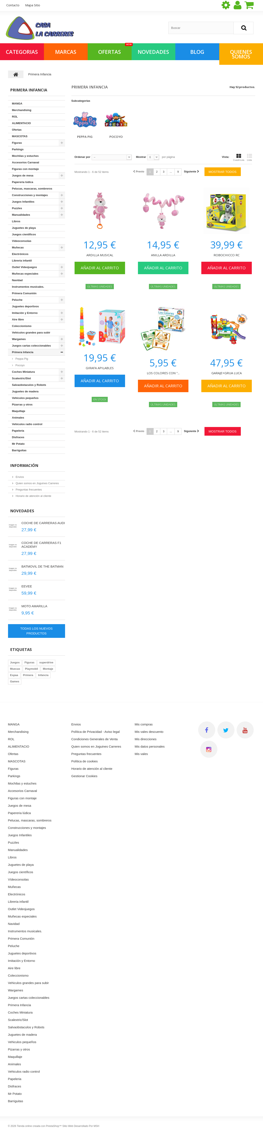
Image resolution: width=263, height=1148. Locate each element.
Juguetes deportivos (25, 306)
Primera (28, 675)
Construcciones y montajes (30, 195)
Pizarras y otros (22, 404)
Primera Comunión (24, 293)
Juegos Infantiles (23, 201)
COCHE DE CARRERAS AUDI (43, 523)
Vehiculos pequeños (25, 398)
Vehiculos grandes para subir (31, 332)
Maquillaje (18, 411)
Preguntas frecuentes (28, 489)
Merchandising (21, 110)
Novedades (22, 510)
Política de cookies (84, 761)
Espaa (14, 675)
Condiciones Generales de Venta (94, 739)
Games (14, 681)
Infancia (43, 675)
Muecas (15, 668)
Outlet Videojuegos (24, 267)
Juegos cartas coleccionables (31, 345)
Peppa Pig (85, 136)
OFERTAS (114, 49)
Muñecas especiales (25, 273)
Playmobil (31, 668)
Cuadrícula (238, 157)
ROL (15, 116)
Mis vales (141, 754)
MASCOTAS (19, 136)
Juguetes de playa (24, 227)
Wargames (19, 339)
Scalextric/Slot (21, 378)
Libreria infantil (22, 260)
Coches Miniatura (23, 371)
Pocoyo (116, 136)
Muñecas (18, 247)
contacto (12, 5)
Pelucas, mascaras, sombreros (32, 188)
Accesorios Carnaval (25, 162)
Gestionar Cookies (84, 776)
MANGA (17, 103)
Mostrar (141, 157)
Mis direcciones (146, 739)
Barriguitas (19, 450)
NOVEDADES (153, 51)
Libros (16, 221)
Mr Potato (18, 443)
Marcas (65, 51)
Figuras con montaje (25, 169)
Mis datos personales (150, 746)
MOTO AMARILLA (34, 606)
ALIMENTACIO (21, 123)
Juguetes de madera (25, 391)
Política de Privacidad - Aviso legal (95, 731)
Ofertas (17, 129)
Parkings (18, 149)
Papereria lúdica (22, 182)
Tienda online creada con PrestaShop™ (39, 1126)
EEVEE (27, 586)
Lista (249, 157)
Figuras (17, 142)
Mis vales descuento (149, 731)
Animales (18, 417)
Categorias (22, 51)
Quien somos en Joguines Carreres (37, 483)
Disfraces (18, 437)
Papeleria (18, 430)
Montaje (48, 668)
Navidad (17, 280)
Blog (197, 51)
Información (24, 465)
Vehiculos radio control (27, 424)
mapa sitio (32, 5)
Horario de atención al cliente (33, 495)
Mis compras (144, 724)
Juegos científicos (24, 234)
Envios (19, 476)
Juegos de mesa (22, 175)
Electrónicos (20, 254)
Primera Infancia (22, 352)
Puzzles (17, 208)
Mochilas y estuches (25, 155)
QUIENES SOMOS (241, 54)
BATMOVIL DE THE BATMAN (43, 566)
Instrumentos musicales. (28, 286)
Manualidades (21, 214)
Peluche (17, 299)
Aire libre (18, 319)
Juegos (15, 662)
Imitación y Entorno (25, 312)
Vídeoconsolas (21, 241)
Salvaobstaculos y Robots (29, 384)
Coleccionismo (21, 326)
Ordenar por (82, 157)
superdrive (46, 662)
